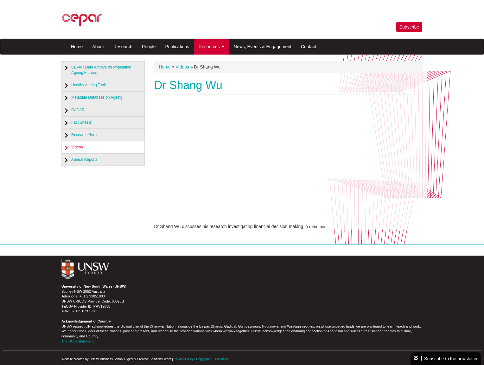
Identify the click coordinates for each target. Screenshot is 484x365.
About (98, 46)
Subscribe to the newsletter (446, 358)
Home (77, 46)
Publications (177, 46)
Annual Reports (84, 159)
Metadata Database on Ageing (96, 97)
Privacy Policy (184, 359)
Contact (308, 46)
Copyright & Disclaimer (212, 359)
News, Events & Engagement (262, 46)
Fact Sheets (81, 122)
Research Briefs (84, 135)
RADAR (78, 110)
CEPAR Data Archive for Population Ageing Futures (101, 70)
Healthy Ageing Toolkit (90, 85)
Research (122, 46)
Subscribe (409, 26)
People (149, 46)
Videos (77, 147)
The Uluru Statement (77, 341)
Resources (211, 46)
